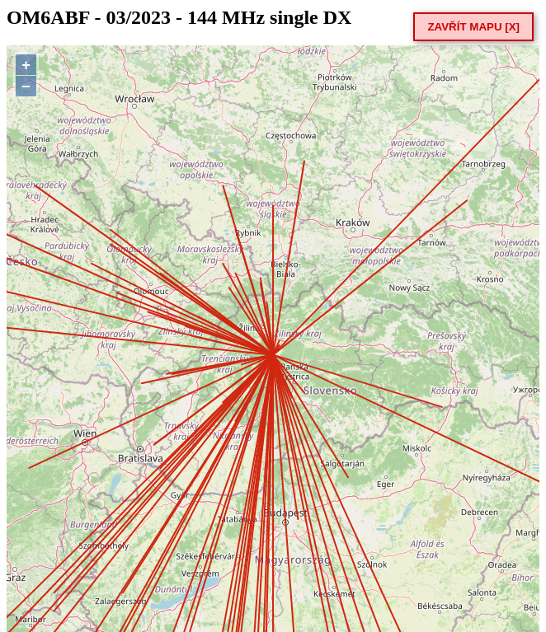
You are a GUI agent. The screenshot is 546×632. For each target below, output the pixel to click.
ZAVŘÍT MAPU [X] (473, 27)
